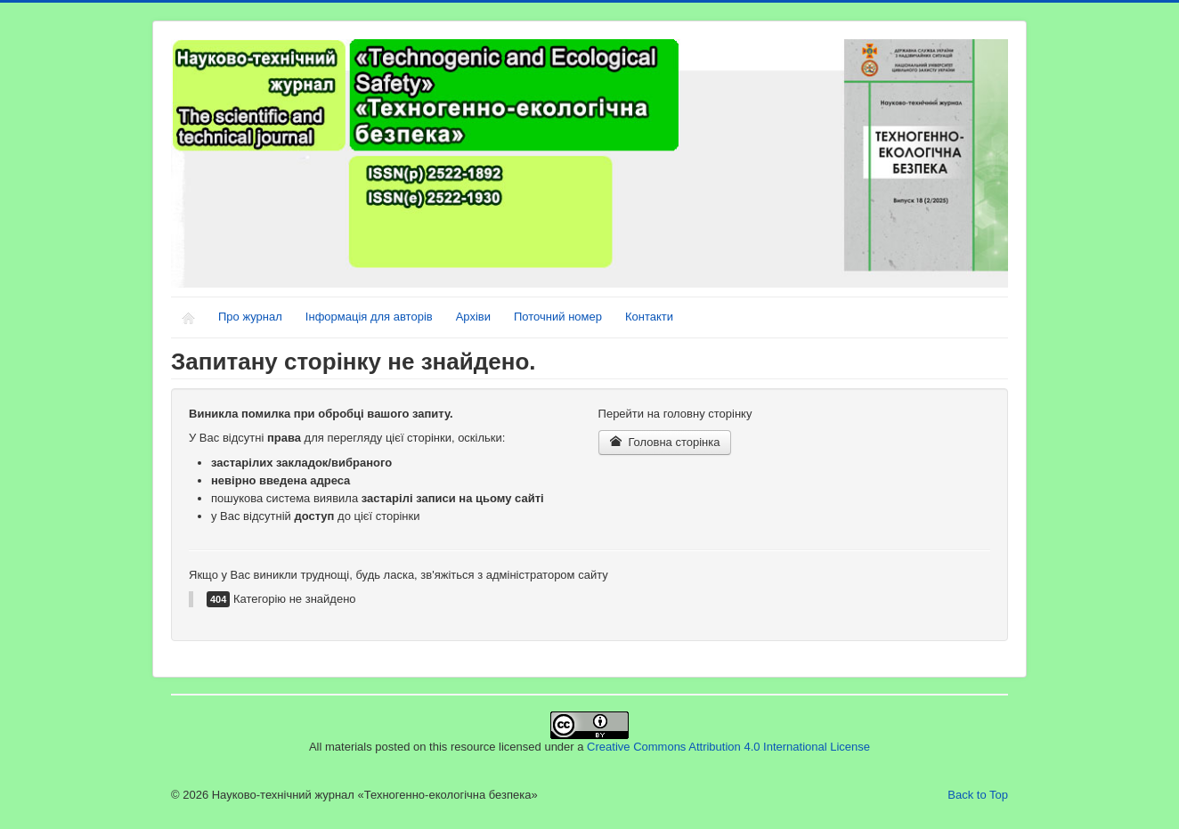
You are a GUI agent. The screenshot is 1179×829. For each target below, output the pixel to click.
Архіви (473, 316)
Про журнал (250, 316)
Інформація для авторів (369, 316)
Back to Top (977, 794)
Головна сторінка (665, 442)
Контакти (649, 316)
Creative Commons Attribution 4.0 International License (728, 746)
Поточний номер (558, 316)
